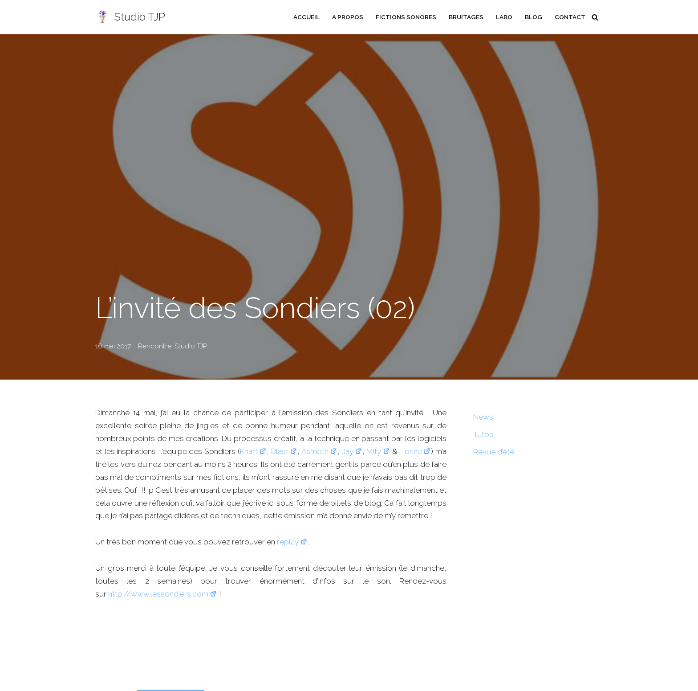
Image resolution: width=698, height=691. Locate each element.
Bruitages (466, 16)
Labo (504, 16)
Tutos (483, 434)
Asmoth (319, 451)
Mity (378, 451)
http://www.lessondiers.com (162, 593)
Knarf (253, 451)
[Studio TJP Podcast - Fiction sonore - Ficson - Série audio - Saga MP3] (130, 17)
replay (292, 541)
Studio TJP (190, 346)
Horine (415, 451)
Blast (284, 451)
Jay (352, 451)
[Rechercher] (595, 17)
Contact (570, 16)
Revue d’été (493, 451)
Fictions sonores (406, 16)
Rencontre (154, 346)
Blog (533, 16)
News (483, 417)
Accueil (306, 16)
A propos (347, 16)
